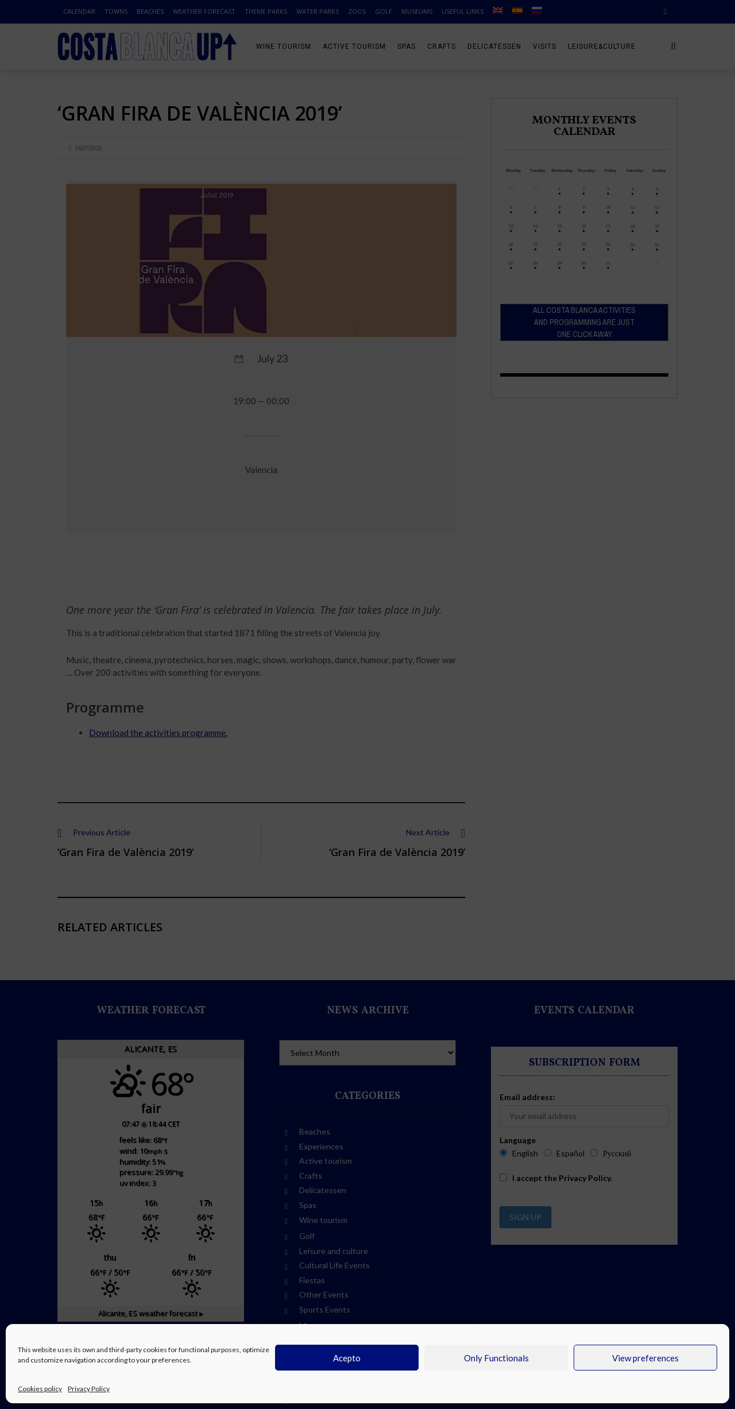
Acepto (347, 1358)
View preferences (645, 1358)
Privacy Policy (89, 1388)
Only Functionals (496, 1358)
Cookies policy (40, 1388)
